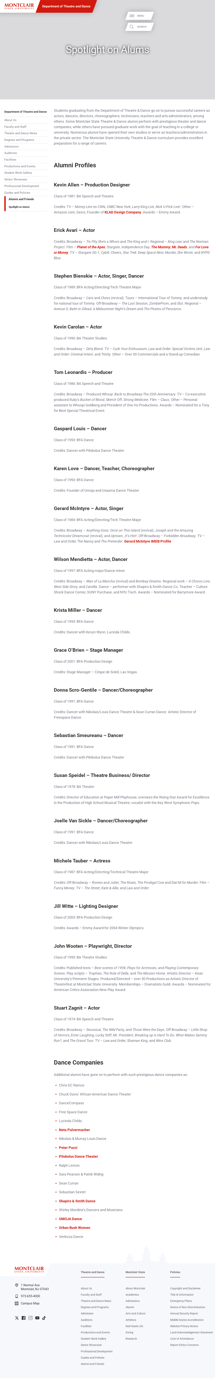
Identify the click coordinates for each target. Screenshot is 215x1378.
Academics (132, 1294)
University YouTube (37, 1318)
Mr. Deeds (179, 247)
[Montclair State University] (19, 6)
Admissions (133, 1300)
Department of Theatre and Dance (66, 6)
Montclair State (135, 1272)
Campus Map (27, 1303)
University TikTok (44, 1318)
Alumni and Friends (21, 199)
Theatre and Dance (93, 1272)
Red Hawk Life (134, 1326)
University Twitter (17, 1318)
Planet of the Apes (91, 247)
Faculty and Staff (15, 127)
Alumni (130, 1307)
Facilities (10, 159)
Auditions (10, 153)
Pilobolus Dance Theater (78, 1156)
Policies (175, 1272)
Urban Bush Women (74, 1228)
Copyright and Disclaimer (185, 1288)
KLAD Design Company (123, 212)
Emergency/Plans (181, 1300)
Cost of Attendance (182, 1338)
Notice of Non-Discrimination (187, 1307)
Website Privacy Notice (184, 1326)
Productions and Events (19, 166)
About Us (10, 120)
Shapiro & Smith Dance (77, 1201)
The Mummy (160, 247)
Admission (11, 146)
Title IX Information (182, 1294)
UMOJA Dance (70, 1219)
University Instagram (30, 1318)
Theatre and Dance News (20, 133)
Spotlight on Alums (19, 206)
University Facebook (23, 1318)
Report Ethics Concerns (184, 1344)
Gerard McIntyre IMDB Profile (147, 541)
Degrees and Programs (19, 140)
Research (131, 1338)
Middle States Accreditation (187, 1319)
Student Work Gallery (18, 173)
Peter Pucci (68, 1148)
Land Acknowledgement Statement (191, 1332)
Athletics (131, 1319)
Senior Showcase (15, 179)
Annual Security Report (184, 1313)
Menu (204, 15)
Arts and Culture (135, 1313)
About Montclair (135, 1288)
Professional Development (21, 186)
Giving (129, 1332)
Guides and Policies (17, 192)
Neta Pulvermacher (74, 1130)
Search (206, 26)
